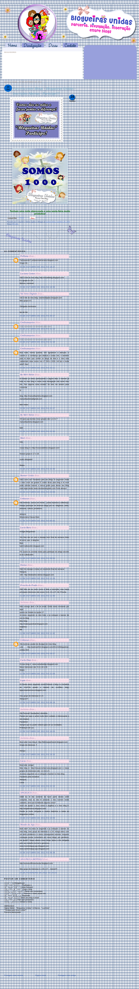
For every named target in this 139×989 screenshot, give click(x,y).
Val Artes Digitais (28, 293)
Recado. (15, 224)
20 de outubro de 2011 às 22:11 (37, 368)
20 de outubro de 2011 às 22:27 (37, 408)
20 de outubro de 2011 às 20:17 (37, 316)
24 (72, 96)
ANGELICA (26, 792)
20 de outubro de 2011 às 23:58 (37, 492)
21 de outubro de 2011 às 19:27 (37, 653)
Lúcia (23, 761)
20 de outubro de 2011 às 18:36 (37, 287)
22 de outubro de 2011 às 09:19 (37, 702)
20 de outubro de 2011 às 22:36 (37, 469)
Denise (23, 565)
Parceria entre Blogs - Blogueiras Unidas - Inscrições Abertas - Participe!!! (44, 91)
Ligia (22, 680)
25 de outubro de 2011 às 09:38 (37, 853)
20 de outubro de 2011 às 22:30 (37, 431)
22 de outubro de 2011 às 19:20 (37, 754)
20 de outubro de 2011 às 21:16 (37, 342)
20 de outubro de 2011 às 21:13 (37, 329)
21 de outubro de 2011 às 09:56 (37, 558)
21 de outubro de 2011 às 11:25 (37, 578)
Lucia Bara (25, 527)
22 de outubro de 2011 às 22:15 (37, 786)
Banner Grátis (27, 475)
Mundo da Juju (27, 824)
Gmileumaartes (27, 322)
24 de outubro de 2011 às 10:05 (37, 818)
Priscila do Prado (28, 585)
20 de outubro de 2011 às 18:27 (37, 267)
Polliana (24, 256)
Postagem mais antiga (67, 975)
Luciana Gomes (27, 273)
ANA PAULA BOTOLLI (31, 859)
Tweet (21, 218)
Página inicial (40, 975)
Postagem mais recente (13, 975)
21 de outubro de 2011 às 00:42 (37, 521)
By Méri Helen (27, 374)
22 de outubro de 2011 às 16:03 (37, 731)
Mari (22, 438)
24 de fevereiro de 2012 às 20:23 (38, 873)
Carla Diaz (25, 660)
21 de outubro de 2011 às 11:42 (37, 633)
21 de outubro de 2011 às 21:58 (37, 674)
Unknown (24, 498)
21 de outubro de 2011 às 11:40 (37, 596)
